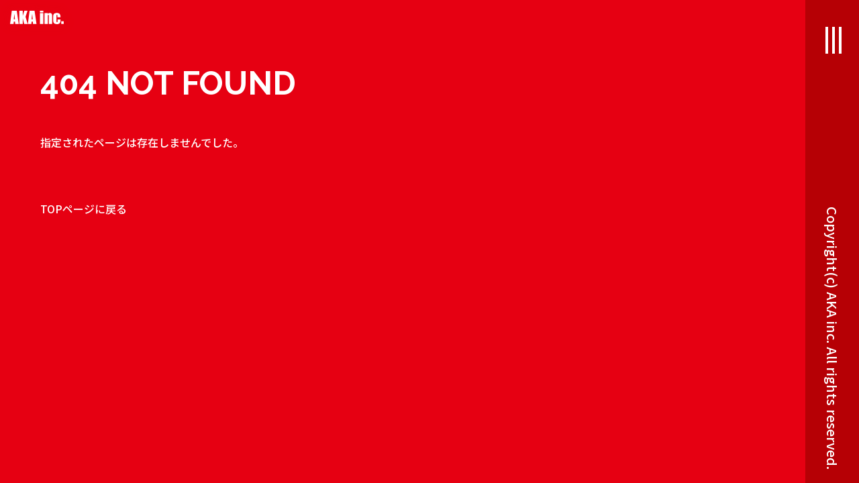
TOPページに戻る (83, 209)
